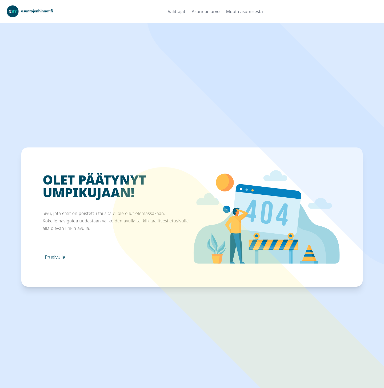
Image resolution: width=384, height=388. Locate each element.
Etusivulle (55, 257)
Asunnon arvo (206, 11)
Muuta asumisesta (244, 11)
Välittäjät (176, 11)
